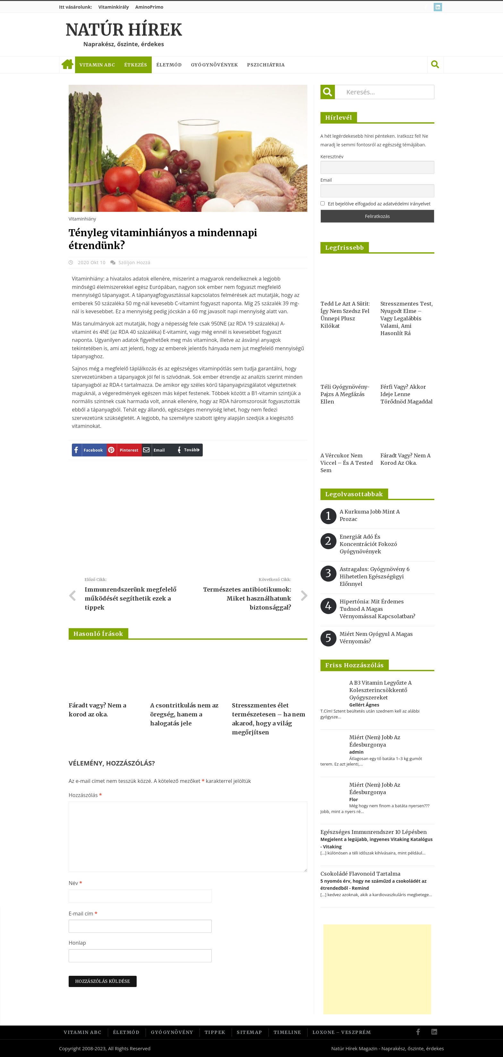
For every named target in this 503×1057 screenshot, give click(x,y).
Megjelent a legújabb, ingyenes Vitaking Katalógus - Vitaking (376, 842)
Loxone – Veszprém (341, 1032)
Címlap (67, 64)
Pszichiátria (266, 65)
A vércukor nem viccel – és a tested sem (346, 462)
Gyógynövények (214, 65)
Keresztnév (332, 156)
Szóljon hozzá (134, 262)
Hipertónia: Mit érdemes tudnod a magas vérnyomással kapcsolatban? (377, 608)
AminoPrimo (149, 7)
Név (75, 883)
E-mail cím (83, 913)
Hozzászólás (85, 795)
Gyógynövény (172, 1032)
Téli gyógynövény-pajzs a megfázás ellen (345, 394)
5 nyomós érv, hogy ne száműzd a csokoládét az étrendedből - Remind (373, 884)
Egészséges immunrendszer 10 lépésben (373, 832)
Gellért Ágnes (364, 705)
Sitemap (249, 1032)
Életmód (169, 65)
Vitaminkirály (113, 7)
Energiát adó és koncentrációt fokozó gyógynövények (368, 544)
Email (326, 180)
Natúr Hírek (123, 30)
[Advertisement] (188, 521)
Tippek (215, 1032)
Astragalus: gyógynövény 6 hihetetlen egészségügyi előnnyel (375, 576)
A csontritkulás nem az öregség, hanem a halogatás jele (184, 714)
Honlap (77, 942)
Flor (353, 799)
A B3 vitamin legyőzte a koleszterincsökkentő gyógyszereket (380, 690)
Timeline (287, 1032)
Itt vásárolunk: (75, 7)
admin (356, 752)
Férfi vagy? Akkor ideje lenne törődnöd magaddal (406, 394)
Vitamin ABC (97, 65)
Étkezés (135, 65)
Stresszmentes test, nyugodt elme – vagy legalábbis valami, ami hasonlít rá (406, 318)
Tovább (188, 450)
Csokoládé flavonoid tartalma (360, 874)
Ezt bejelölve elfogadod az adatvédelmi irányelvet (379, 204)
